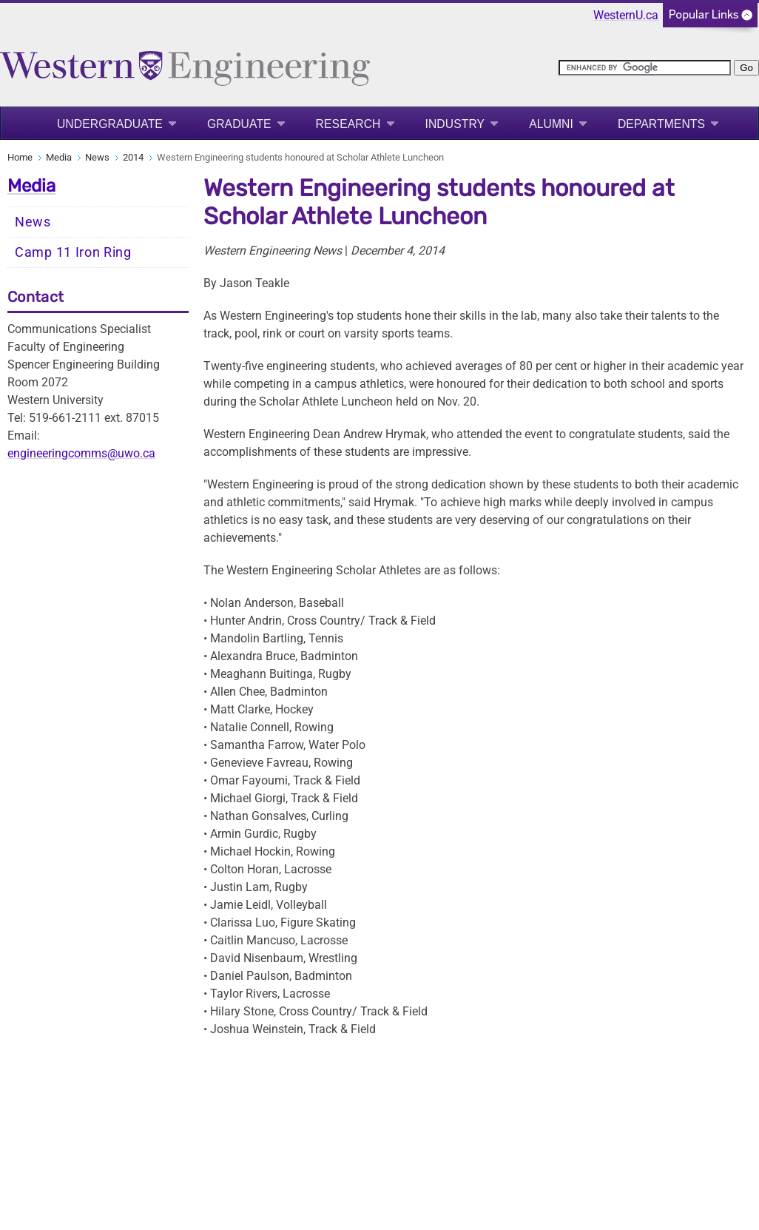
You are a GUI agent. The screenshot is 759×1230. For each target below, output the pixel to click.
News (97, 157)
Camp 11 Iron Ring (73, 252)
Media (59, 157)
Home (20, 157)
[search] (645, 67)
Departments (661, 124)
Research (348, 124)
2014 (133, 157)
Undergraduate (110, 124)
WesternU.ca (625, 15)
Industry (455, 124)
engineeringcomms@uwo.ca (81, 453)
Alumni (551, 124)
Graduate (239, 124)
